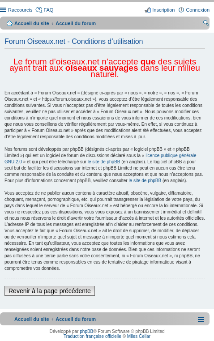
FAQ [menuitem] (48, 10)
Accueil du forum (76, 23)
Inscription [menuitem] (163, 10)
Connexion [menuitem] (198, 10)
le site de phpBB (104, 161)
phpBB (86, 331)
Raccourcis (20, 10)
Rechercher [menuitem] (206, 24)
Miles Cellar (138, 336)
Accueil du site (31, 23)
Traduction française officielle (92, 336)
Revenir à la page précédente (50, 290)
